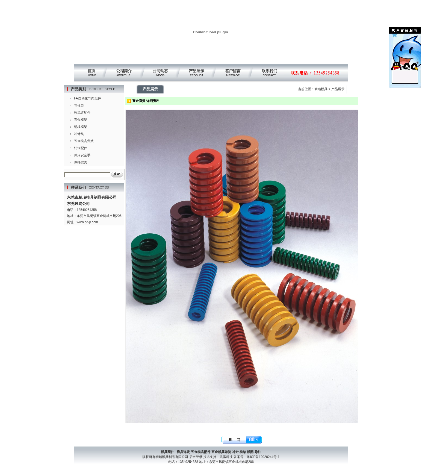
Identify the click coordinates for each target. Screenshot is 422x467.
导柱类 (79, 105)
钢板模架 (80, 127)
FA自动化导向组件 (87, 98)
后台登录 (195, 457)
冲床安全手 (82, 155)
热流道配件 (82, 112)
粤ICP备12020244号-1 (263, 457)
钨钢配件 (80, 148)
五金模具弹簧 (84, 141)
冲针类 (79, 134)
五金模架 (80, 120)
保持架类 (80, 162)
